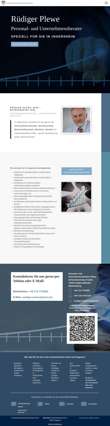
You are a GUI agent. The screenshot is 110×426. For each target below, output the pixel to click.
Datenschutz (94, 418)
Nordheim (73, 370)
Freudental (37, 366)
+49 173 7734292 (38, 291)
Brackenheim (19, 370)
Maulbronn (55, 378)
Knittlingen (55, 368)
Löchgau (54, 375)
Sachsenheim (75, 375)
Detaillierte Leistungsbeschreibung (76, 171)
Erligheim (36, 363)
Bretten (16, 373)
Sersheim (73, 378)
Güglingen (36, 380)
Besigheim (18, 363)
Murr (71, 363)
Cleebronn (18, 375)
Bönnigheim (18, 368)
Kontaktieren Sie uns (25, 44)
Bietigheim (18, 366)
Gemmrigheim (38, 368)
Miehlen (54, 380)
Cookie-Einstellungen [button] (55, 424)
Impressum (83, 418)
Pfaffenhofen (74, 373)
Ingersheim (37, 383)
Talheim (72, 380)
